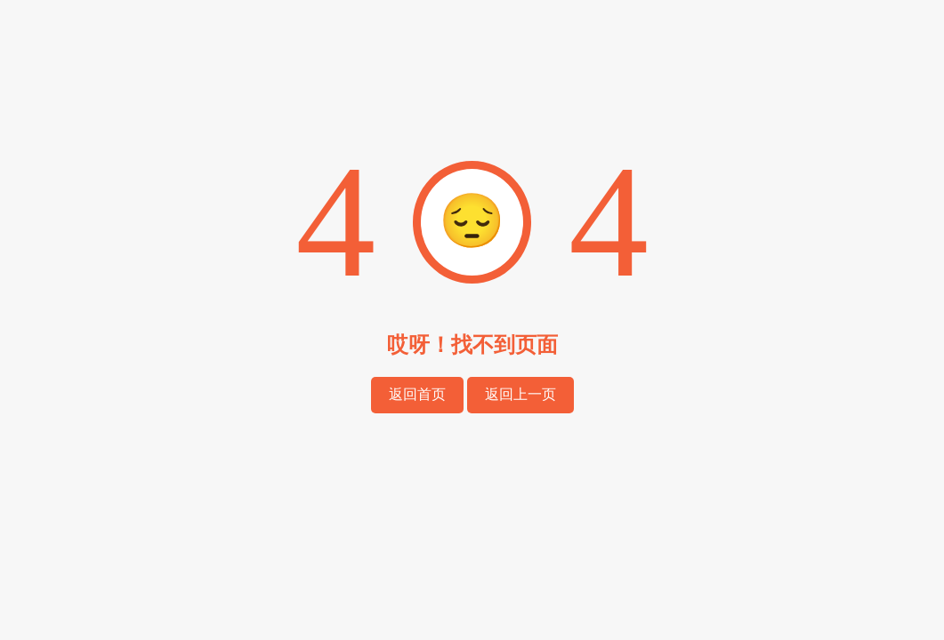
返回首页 (417, 394)
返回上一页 (520, 394)
